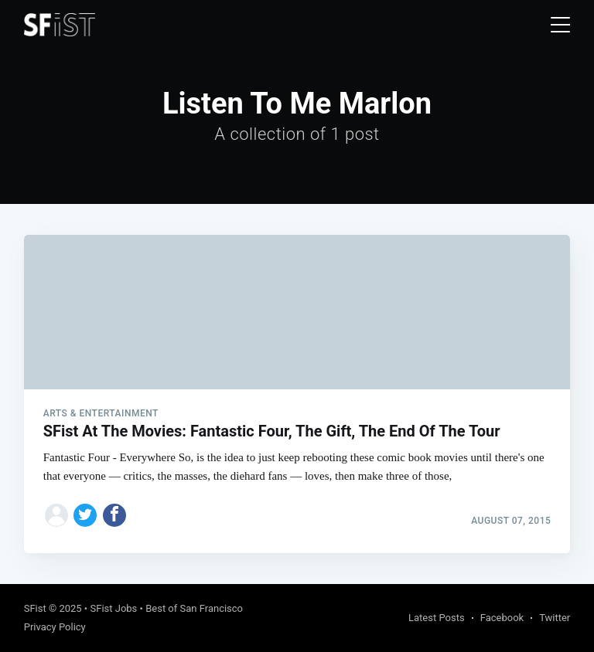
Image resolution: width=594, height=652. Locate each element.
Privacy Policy (55, 627)
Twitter (554, 617)
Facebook (502, 617)
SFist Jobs (113, 608)
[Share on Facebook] (114, 515)
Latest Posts (436, 617)
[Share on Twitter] (85, 515)
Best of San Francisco (194, 608)
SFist (35, 608)
